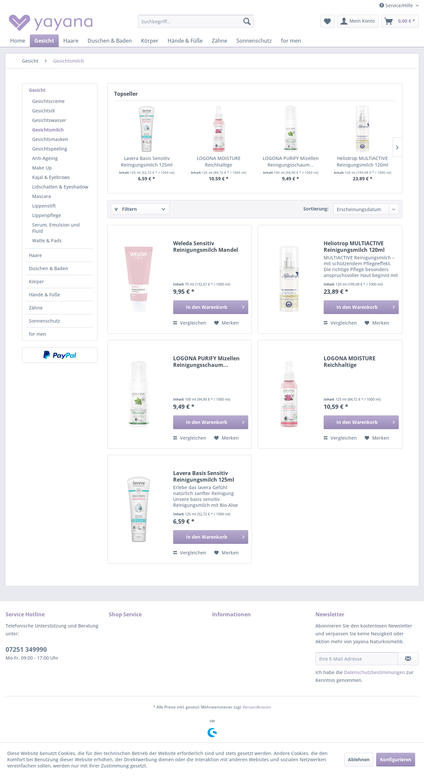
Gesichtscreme (48, 101)
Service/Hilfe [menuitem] (396, 5)
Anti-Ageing (45, 158)
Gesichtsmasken (50, 139)
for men (37, 334)
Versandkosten (257, 707)
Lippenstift (44, 206)
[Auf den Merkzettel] (226, 323)
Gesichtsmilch (48, 130)
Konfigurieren (395, 759)
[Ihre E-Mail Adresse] (356, 658)
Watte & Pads (47, 240)
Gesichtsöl (43, 111)
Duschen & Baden (48, 268)
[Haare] (71, 40)
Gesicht (37, 90)
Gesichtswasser (49, 120)
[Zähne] (219, 40)
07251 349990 (26, 649)
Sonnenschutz (44, 321)
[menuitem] (196, 21)
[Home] (18, 40)
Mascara (41, 196)
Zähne (36, 308)
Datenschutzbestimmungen (374, 672)
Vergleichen (189, 323)
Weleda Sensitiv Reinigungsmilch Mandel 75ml (205, 246)
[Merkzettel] (327, 21)
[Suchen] (247, 21)
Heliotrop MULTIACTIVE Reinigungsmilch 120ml (362, 161)
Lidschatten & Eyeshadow (60, 187)
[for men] (291, 40)
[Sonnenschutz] (254, 40)
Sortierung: (316, 209)
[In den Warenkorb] (210, 307)
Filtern (125, 209)
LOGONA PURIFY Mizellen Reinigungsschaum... (291, 161)
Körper (36, 281)
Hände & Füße (44, 294)
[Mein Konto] (357, 21)
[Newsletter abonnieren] (408, 658)
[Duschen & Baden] (109, 40)
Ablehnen (359, 759)
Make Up (42, 168)
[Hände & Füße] (185, 40)
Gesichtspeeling (49, 149)
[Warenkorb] (400, 21)
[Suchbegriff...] (196, 21)
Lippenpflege (46, 215)
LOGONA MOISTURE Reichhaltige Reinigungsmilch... (219, 161)
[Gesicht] (44, 40)
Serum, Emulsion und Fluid (56, 228)
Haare (35, 255)
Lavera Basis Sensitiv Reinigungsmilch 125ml (146, 161)
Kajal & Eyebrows (51, 177)
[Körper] (149, 40)
